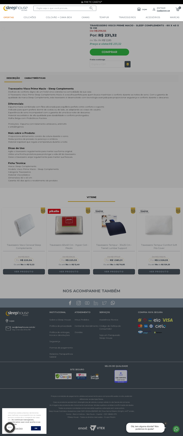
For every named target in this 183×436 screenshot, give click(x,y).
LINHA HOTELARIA (169, 17)
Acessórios (130, 17)
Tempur (89, 17)
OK (36, 428)
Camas (74, 17)
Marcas (148, 17)
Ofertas (8, 17)
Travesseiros (108, 17)
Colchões (26, 17)
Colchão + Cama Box (51, 17)
